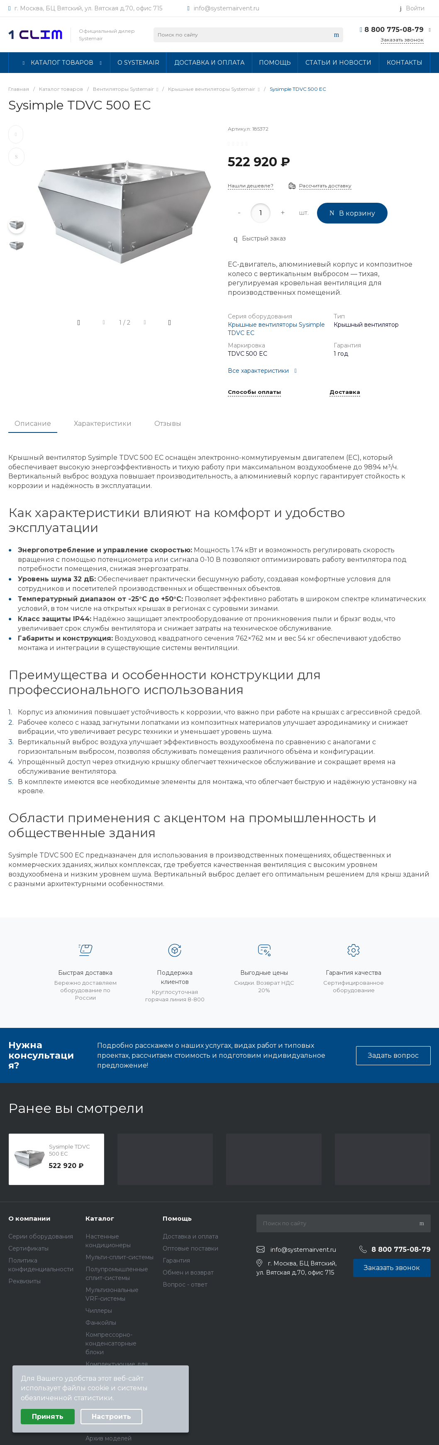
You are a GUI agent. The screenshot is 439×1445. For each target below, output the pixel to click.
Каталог (99, 1218)
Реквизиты (24, 1281)
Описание (33, 423)
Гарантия (176, 1260)
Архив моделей (108, 1438)
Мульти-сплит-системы (119, 1257)
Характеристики (103, 423)
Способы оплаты (254, 392)
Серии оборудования (40, 1236)
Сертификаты (28, 1248)
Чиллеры (98, 1310)
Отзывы (167, 423)
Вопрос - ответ (185, 1284)
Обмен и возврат (188, 1272)
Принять (47, 1417)
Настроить (111, 1417)
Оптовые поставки (190, 1248)
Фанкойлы (100, 1322)
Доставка (344, 392)
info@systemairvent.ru (226, 8)
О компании (29, 1218)
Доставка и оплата (190, 1236)
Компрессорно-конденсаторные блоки (111, 1343)
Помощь (177, 1218)
